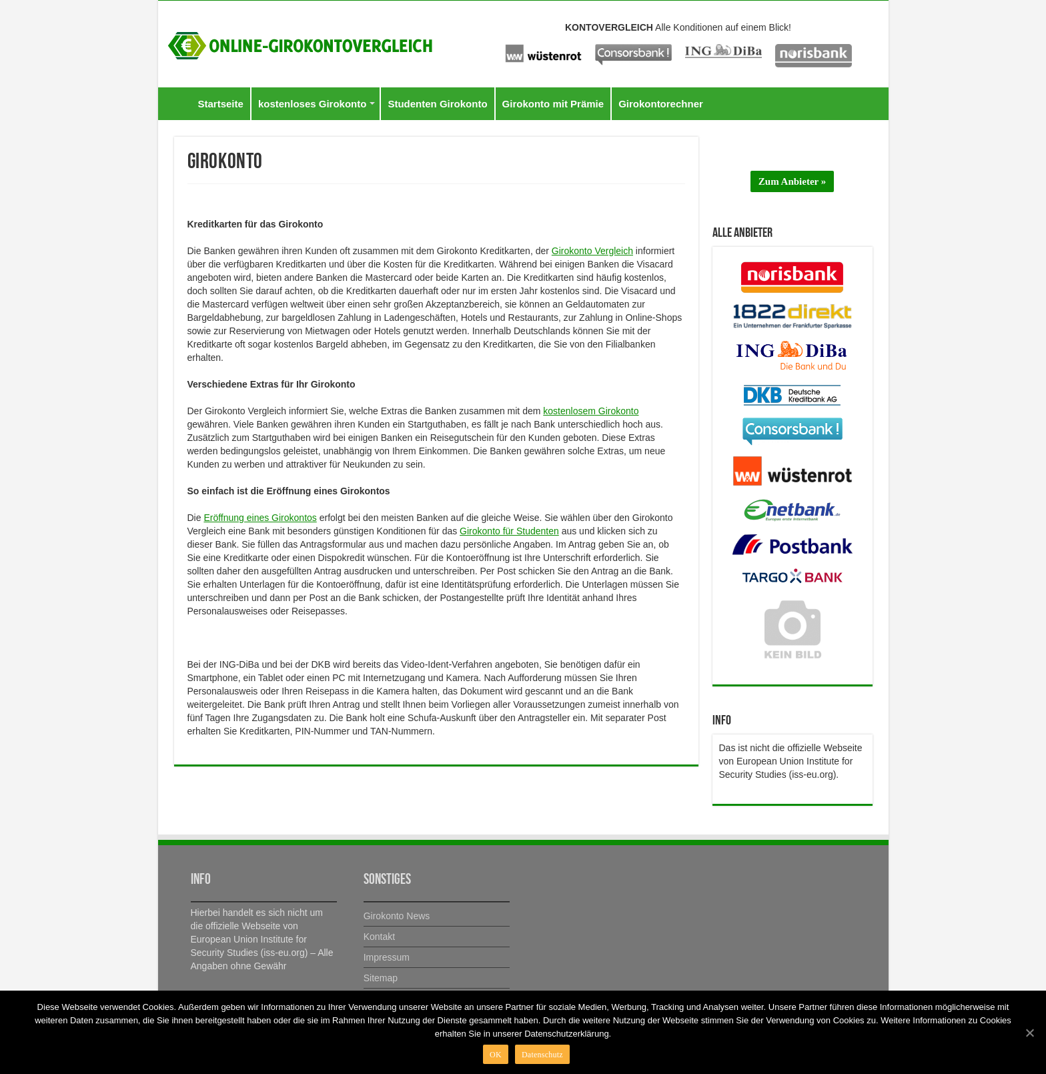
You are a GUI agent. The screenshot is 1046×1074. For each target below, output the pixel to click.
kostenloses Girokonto (312, 103)
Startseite (220, 103)
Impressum (387, 957)
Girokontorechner (660, 103)
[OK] (1029, 1032)
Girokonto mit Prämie (553, 103)
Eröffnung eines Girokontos (259, 517)
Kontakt (379, 936)
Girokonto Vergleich (592, 250)
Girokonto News (397, 916)
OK (496, 1054)
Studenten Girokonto (437, 103)
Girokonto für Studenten (509, 531)
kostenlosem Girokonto (590, 411)
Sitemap (381, 978)
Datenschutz (542, 1054)
